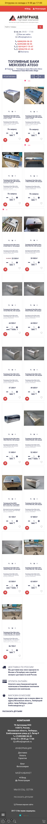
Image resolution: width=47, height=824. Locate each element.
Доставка (22, 753)
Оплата (22, 755)
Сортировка (9, 76)
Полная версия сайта (23, 805)
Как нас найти (24, 34)
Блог (23, 764)
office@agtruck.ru (25, 37)
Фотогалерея (23, 766)
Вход (28, 9)
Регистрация (39, 9)
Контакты (25, 52)
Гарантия (22, 758)
